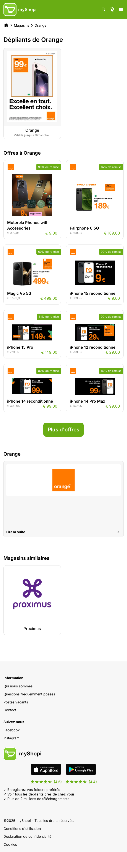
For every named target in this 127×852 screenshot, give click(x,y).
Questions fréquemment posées (29, 694)
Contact (9, 710)
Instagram (11, 738)
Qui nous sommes (18, 686)
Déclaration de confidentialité (27, 836)
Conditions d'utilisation (22, 828)
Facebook (11, 730)
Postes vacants (15, 702)
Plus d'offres (63, 429)
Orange (40, 25)
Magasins (21, 25)
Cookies (10, 844)
